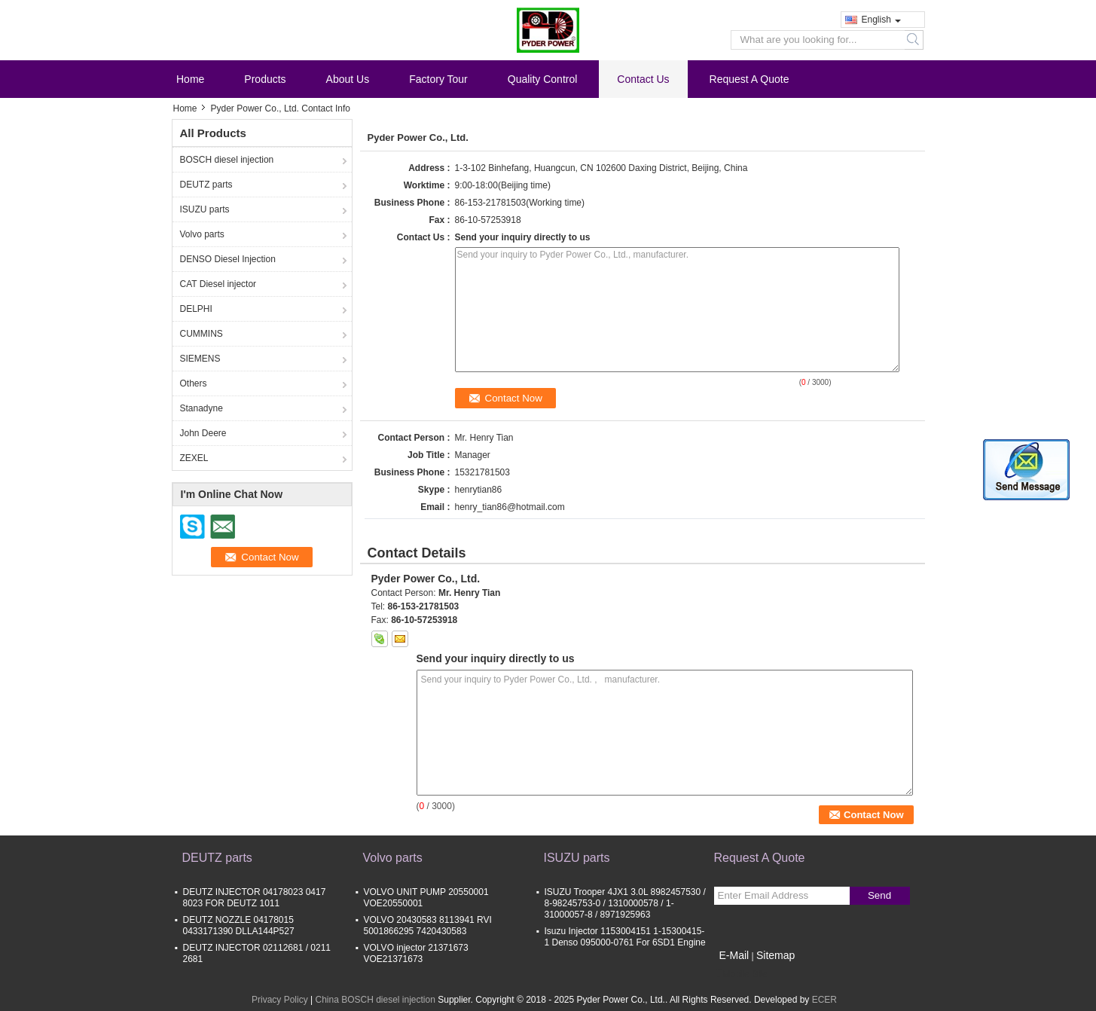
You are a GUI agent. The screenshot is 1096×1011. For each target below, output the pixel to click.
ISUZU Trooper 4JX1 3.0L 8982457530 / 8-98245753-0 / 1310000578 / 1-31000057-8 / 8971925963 (625, 903)
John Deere (203, 433)
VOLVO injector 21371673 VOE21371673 (416, 953)
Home (190, 79)
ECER (824, 999)
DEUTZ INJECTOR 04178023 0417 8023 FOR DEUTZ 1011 (254, 898)
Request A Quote (749, 79)
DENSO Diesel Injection (228, 259)
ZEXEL (194, 458)
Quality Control (543, 79)
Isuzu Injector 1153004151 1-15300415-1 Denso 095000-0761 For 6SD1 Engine (625, 937)
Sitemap (775, 955)
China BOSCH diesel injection (375, 999)
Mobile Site (741, 974)
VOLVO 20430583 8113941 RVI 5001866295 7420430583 (428, 925)
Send (879, 895)
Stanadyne (201, 408)
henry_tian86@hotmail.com (510, 507)
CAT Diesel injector (218, 284)
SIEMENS (200, 358)
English (881, 19)
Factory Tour (438, 79)
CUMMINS (201, 333)
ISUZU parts (205, 209)
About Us (348, 79)
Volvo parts (202, 234)
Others (193, 383)
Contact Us (643, 79)
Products (264, 79)
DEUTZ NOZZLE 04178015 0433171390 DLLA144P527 (239, 925)
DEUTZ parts (206, 184)
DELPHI (196, 309)
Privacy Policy (280, 999)
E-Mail (734, 955)
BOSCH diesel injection (227, 159)
